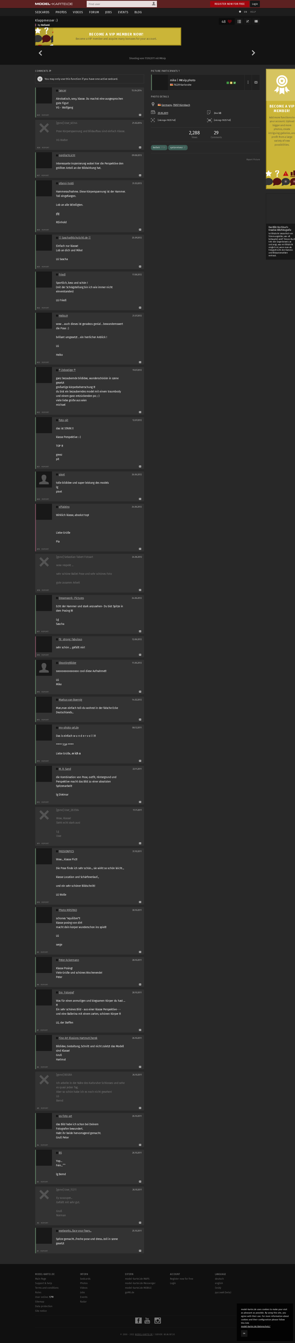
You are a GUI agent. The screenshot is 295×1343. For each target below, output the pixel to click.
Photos (61, 12)
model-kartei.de (144, 1334)
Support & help (43, 1283)
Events (123, 12)
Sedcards (42, 12)
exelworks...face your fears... (75, 1231)
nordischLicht (67, 155)
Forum (94, 12)
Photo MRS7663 (68, 910)
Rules (38, 1292)
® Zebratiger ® (67, 370)
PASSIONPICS (66, 851)
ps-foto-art (65, 1116)
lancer (62, 90)
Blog (138, 12)
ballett (159, 147)
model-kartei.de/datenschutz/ (256, 1326)
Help (253, 12)
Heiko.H (63, 315)
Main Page (40, 1278)
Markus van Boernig (70, 699)
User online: (44, 1297)
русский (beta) (223, 1292)
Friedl (62, 274)
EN (245, 12)
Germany (167, 105)
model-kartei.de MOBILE (138, 1287)
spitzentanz (178, 147)
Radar (83, 1301)
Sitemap (39, 1301)
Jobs (108, 12)
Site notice (41, 1311)
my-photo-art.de (69, 727)
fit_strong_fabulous (70, 639)
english (219, 1283)
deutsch (219, 1278)
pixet (62, 474)
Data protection (43, 1306)
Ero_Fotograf (66, 992)
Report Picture (253, 159)
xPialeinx (64, 507)
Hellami (45, 25)
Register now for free (230, 3)
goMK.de (129, 1292)
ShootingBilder (67, 663)
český (218, 1287)
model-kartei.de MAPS (137, 1278)
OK (244, 1333)
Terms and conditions (47, 1287)
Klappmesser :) (46, 20)
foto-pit (63, 420)
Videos (78, 12)
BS (60, 1152)
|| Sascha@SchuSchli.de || (75, 237)
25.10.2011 (163, 113)
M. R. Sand (65, 769)
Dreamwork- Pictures (71, 598)
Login (255, 3)
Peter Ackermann (69, 960)
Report (45, 115)
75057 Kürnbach (181, 105)
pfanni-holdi (66, 183)
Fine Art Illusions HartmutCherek (78, 1038)
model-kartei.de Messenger (140, 1283)
